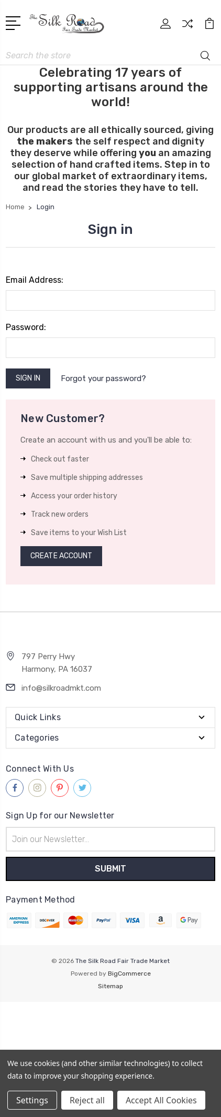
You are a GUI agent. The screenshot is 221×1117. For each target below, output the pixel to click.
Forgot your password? (103, 378)
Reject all (87, 1100)
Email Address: (34, 280)
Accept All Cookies (161, 1100)
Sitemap (110, 986)
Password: (26, 327)
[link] (110, 1021)
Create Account (61, 555)
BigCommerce (129, 973)
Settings (32, 1100)
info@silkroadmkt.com (61, 688)
